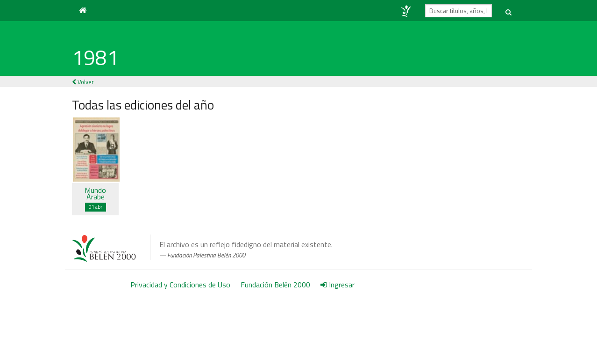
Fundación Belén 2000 (275, 284)
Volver (83, 82)
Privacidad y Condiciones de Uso (180, 284)
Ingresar (337, 284)
